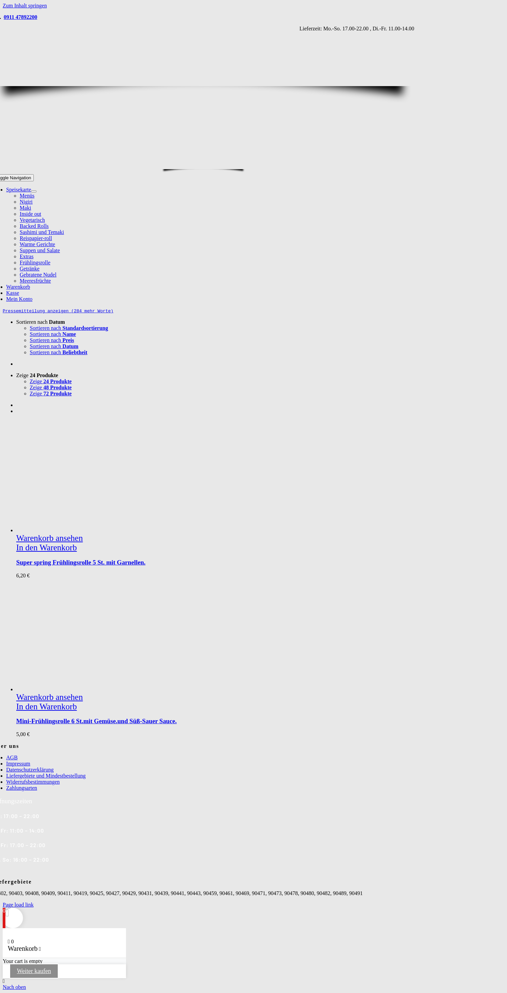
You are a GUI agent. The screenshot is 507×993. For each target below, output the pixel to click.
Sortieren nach (40, 322)
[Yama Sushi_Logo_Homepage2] (211, 165)
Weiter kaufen (34, 971)
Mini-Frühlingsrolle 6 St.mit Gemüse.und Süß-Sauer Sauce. (96, 721)
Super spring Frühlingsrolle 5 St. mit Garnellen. (81, 562)
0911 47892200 (20, 17)
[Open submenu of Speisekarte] (33, 191)
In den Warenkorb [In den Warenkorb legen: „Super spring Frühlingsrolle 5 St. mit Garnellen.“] (46, 547)
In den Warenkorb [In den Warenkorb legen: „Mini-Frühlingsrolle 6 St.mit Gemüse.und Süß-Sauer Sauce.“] (46, 706)
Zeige (37, 375)
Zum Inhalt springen (25, 5)
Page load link (18, 905)
